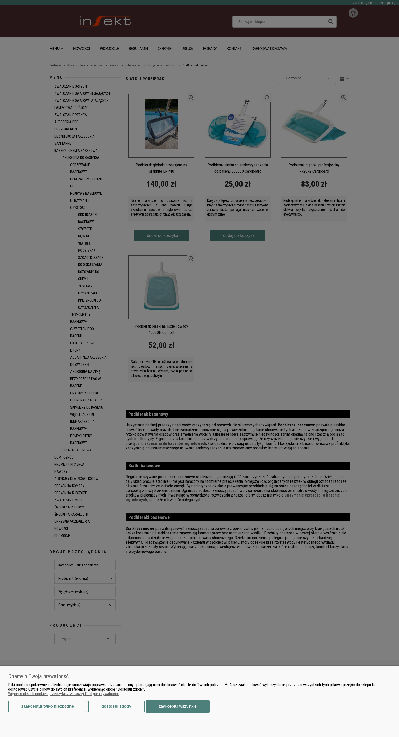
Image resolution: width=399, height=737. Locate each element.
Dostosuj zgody (116, 706)
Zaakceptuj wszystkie (178, 706)
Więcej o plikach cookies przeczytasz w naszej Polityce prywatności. (63, 693)
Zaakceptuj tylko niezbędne (47, 706)
